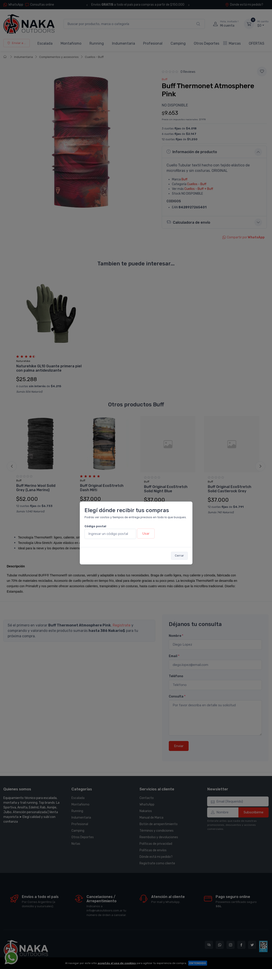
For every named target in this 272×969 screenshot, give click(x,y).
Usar (145, 534)
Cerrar (179, 555)
